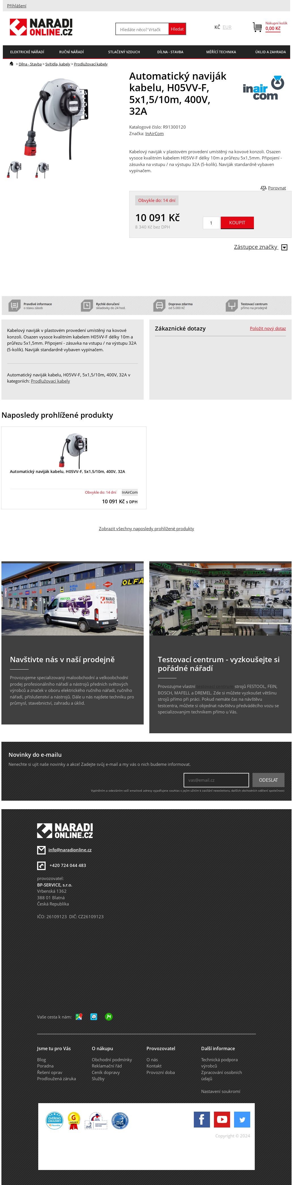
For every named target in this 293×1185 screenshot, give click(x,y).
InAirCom (154, 133)
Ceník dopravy (106, 1072)
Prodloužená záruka (56, 1078)
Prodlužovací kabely (91, 64)
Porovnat (277, 188)
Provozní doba (160, 1072)
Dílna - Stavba (30, 64)
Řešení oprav (49, 1072)
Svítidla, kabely (57, 64)
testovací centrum (214, 686)
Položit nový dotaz (268, 328)
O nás (152, 1059)
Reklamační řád (107, 1066)
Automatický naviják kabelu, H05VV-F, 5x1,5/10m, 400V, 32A (67, 471)
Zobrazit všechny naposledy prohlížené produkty (146, 528)
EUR (227, 27)
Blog (41, 1059)
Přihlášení (16, 5)
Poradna (45, 1066)
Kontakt (154, 1066)
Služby (98, 1078)
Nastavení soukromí (220, 1091)
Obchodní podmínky (112, 1059)
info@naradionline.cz (70, 849)
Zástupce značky (260, 247)
